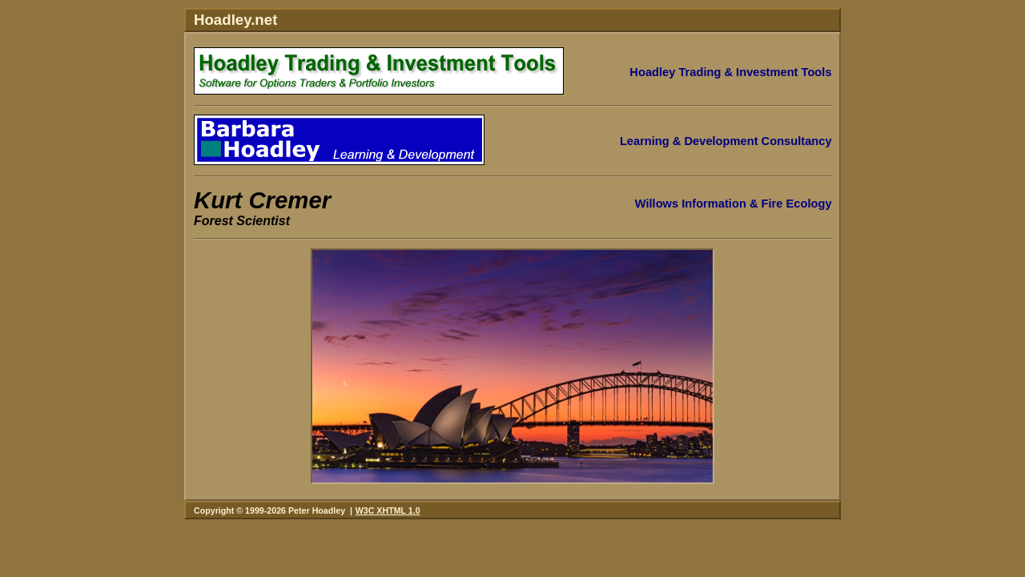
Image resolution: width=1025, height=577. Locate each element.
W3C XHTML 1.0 (388, 510)
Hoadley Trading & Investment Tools (730, 72)
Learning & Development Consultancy (726, 141)
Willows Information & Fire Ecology (733, 203)
